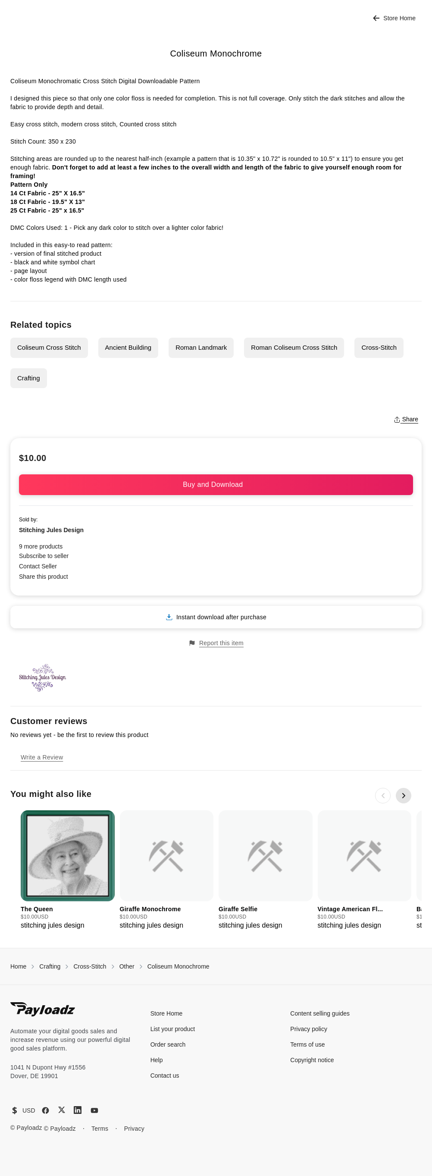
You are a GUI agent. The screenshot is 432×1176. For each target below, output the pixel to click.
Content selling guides (320, 1013)
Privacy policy (308, 1028)
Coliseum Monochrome (178, 966)
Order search (168, 1044)
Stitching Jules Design (51, 530)
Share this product (43, 576)
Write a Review (42, 757)
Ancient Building (128, 347)
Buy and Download (216, 484)
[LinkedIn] (77, 1110)
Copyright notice (312, 1060)
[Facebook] (45, 1110)
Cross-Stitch (379, 347)
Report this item (216, 643)
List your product (172, 1028)
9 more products (41, 546)
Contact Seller (38, 566)
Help (156, 1060)
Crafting (28, 378)
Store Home (394, 18)
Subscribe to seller (44, 555)
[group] (68, 870)
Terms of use (307, 1044)
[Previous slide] (383, 795)
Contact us (164, 1075)
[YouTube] (94, 1110)
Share (406, 419)
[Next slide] (403, 795)
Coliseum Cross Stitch (49, 347)
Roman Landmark (201, 347)
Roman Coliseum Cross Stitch (294, 347)
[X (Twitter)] (61, 1109)
